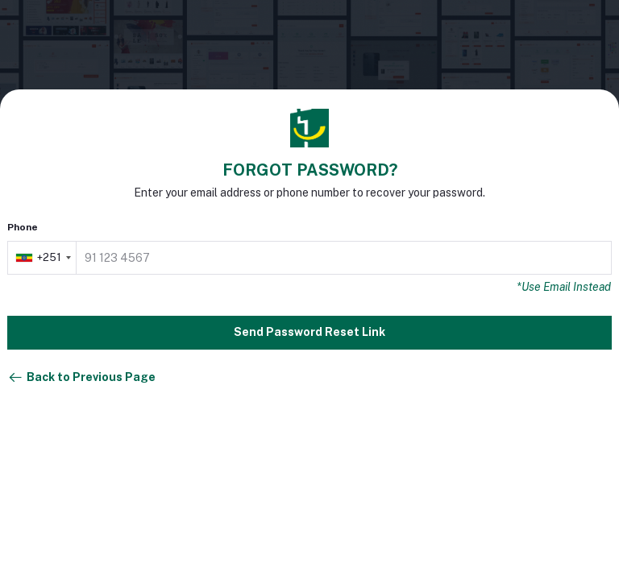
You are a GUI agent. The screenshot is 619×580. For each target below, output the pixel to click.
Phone (22, 227)
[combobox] (43, 258)
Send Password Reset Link (309, 331)
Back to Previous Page (81, 378)
